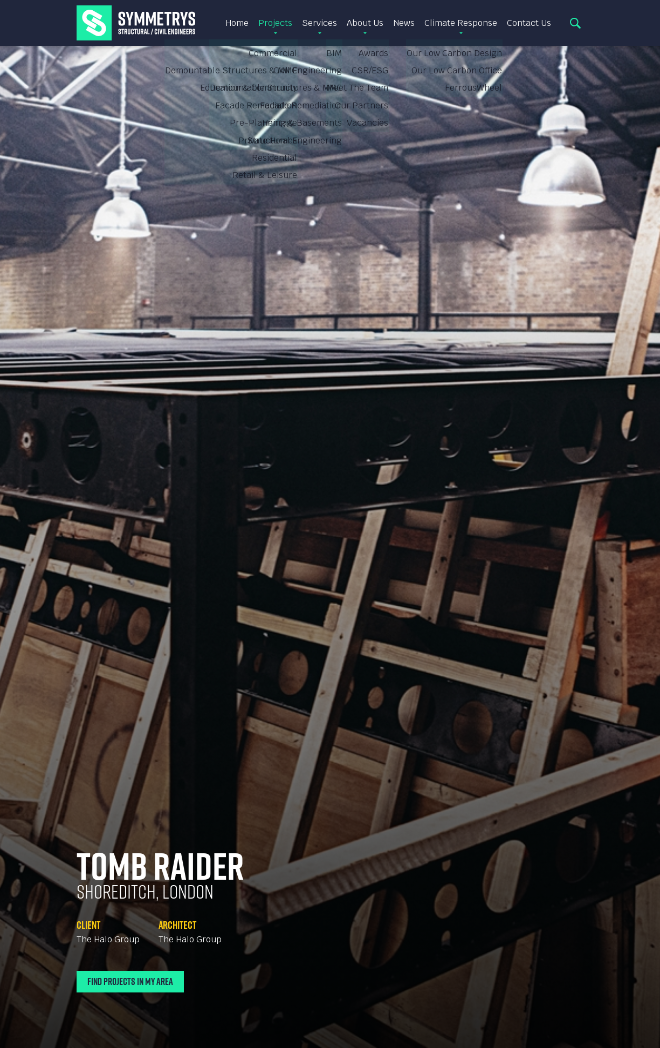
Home (237, 23)
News (404, 23)
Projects (275, 23)
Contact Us (529, 23)
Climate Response (460, 23)
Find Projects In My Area (130, 981)
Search (575, 23)
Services (319, 23)
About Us (365, 23)
